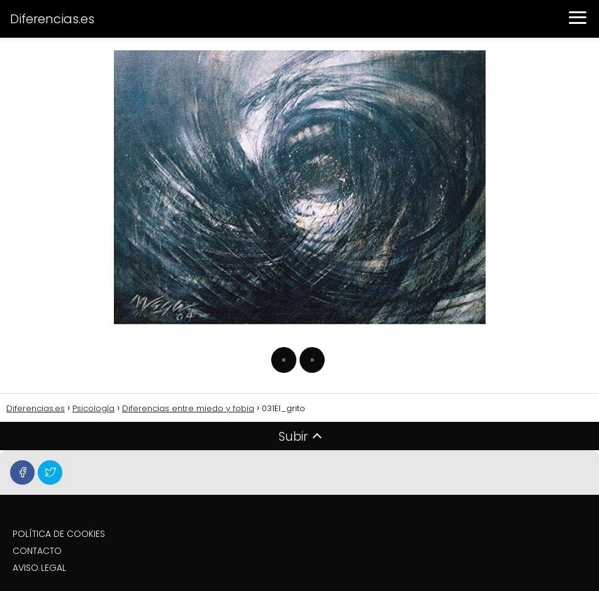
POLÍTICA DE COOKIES (59, 533)
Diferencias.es (52, 19)
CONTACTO (37, 550)
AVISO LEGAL (39, 567)
